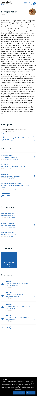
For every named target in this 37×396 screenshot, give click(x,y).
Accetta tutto (30, 393)
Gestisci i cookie (19, 393)
